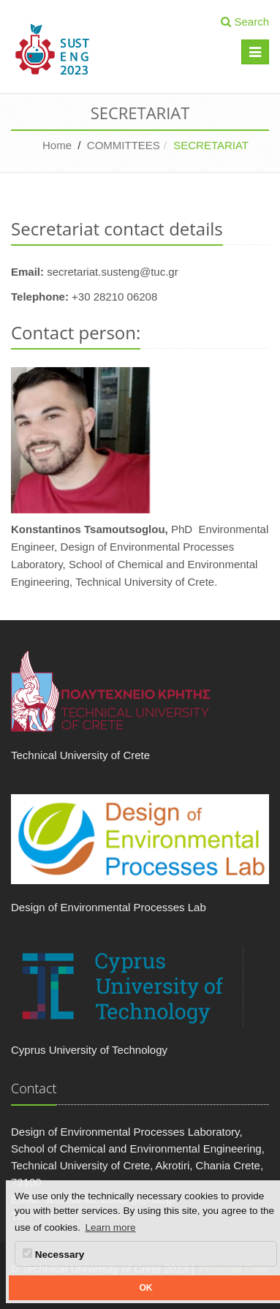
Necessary (53, 1254)
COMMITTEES (123, 145)
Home (57, 145)
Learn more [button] (111, 1227)
